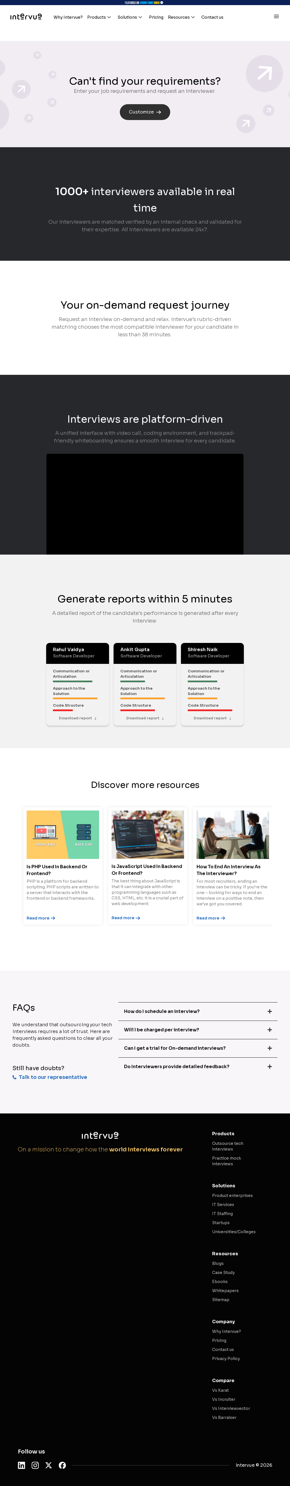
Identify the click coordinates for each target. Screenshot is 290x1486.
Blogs (218, 1263)
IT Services (223, 1204)
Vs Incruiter (223, 1399)
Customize (145, 112)
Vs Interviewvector (231, 1408)
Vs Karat (220, 1390)
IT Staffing (222, 1213)
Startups (221, 1222)
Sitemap (220, 1299)
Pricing (219, 1340)
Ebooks (220, 1281)
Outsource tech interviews (227, 1146)
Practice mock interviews (226, 1161)
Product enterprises (232, 1195)
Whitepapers (225, 1290)
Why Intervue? (226, 1331)
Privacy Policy (226, 1358)
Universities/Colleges (234, 1231)
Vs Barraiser (224, 1417)
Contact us (223, 1349)
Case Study (223, 1272)
